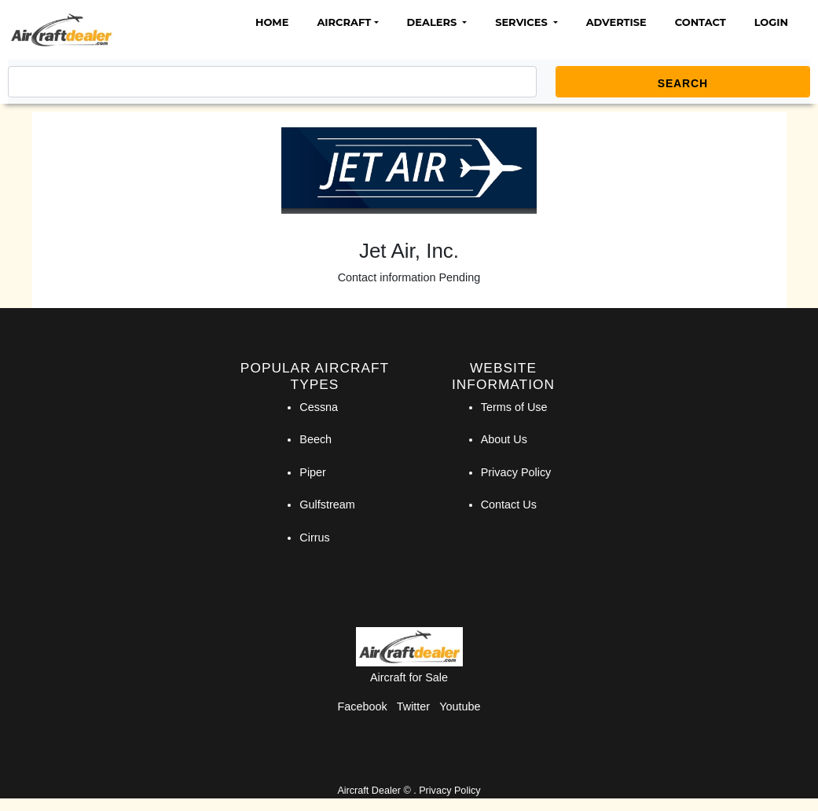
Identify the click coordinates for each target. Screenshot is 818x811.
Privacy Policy (516, 472)
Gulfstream (326, 504)
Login (771, 22)
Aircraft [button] (344, 22)
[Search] (272, 81)
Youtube (459, 706)
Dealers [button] (433, 22)
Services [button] (522, 22)
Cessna (318, 407)
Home (271, 22)
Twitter (413, 706)
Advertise (616, 22)
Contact (700, 22)
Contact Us (509, 504)
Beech (315, 439)
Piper (312, 472)
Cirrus (314, 537)
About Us (504, 439)
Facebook (362, 706)
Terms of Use (514, 407)
